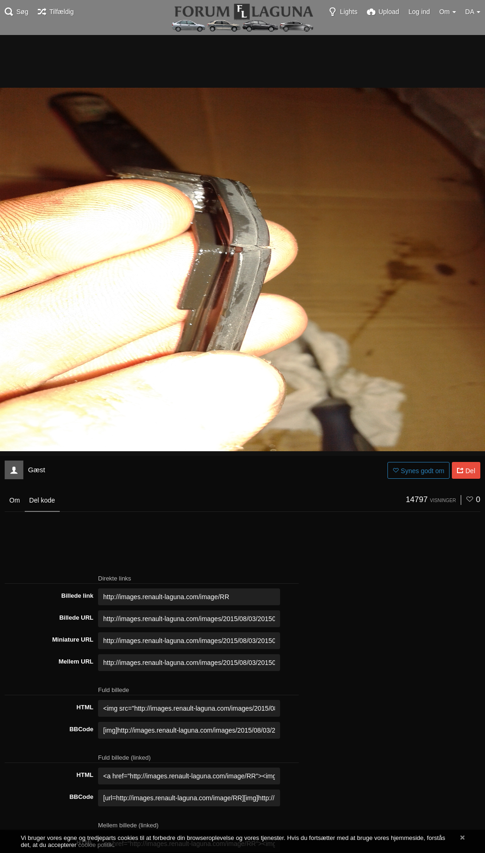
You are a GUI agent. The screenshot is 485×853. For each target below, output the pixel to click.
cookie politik (95, 844)
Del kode (42, 500)
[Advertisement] (243, 61)
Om (14, 500)
